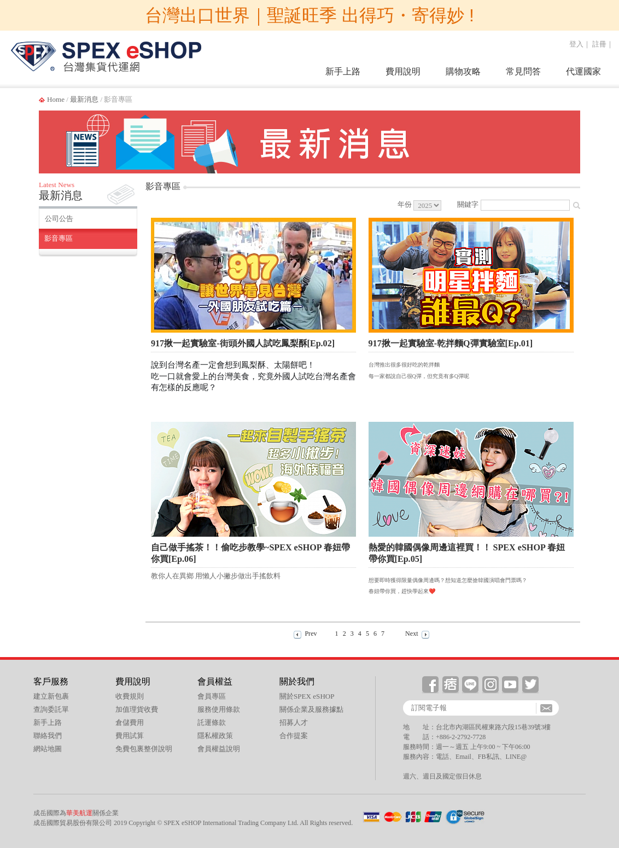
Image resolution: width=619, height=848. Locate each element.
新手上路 (342, 71)
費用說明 (403, 71)
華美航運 (79, 813)
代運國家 (583, 71)
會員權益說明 (218, 749)
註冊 (599, 44)
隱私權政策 (215, 735)
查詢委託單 (51, 709)
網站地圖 (47, 749)
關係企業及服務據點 (311, 709)
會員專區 (211, 696)
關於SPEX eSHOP (307, 696)
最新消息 (84, 99)
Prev (311, 633)
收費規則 (129, 696)
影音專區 (58, 238)
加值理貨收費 (136, 709)
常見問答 (523, 71)
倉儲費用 (129, 722)
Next (411, 633)
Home (56, 99)
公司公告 (59, 218)
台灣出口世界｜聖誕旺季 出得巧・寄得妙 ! (309, 15)
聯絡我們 (47, 735)
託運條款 (211, 722)
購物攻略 (463, 71)
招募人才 (293, 722)
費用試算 (129, 735)
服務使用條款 (218, 709)
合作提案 (293, 735)
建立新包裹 (51, 696)
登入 (576, 44)
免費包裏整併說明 (143, 749)
